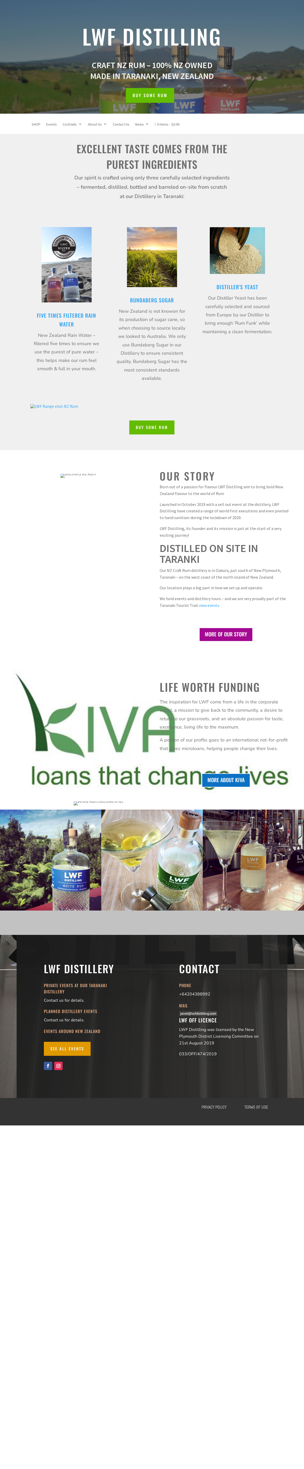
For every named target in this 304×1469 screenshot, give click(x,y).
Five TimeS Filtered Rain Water (66, 319)
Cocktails (70, 124)
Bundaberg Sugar (152, 300)
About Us (95, 124)
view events (209, 605)
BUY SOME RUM (150, 95)
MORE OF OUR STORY (226, 634)
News (139, 124)
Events (51, 124)
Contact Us (121, 124)
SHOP (36, 124)
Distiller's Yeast (237, 287)
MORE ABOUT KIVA (226, 804)
